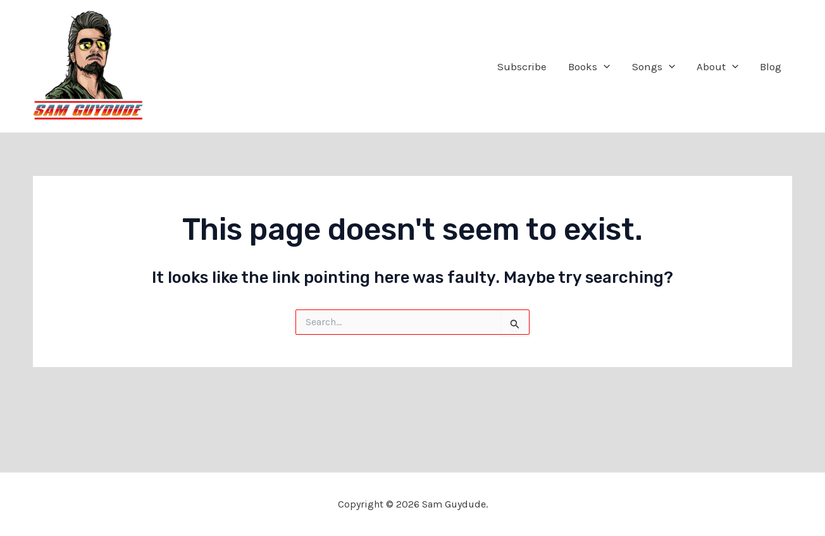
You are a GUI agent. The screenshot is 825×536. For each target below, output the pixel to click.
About (717, 66)
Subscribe (522, 66)
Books (589, 66)
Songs (653, 66)
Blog (770, 66)
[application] (603, 66)
